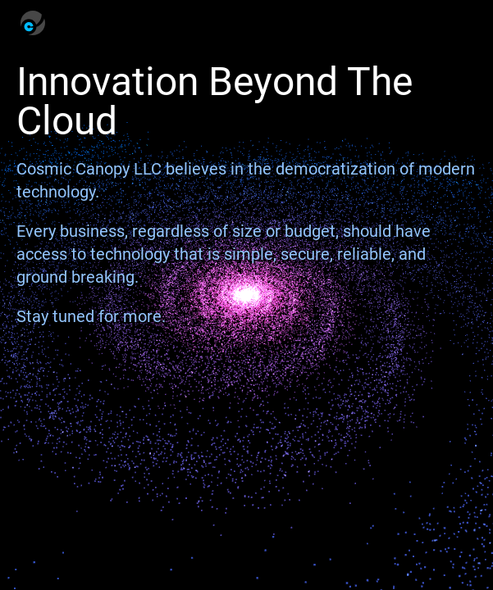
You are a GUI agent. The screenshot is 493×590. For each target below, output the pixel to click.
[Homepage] (33, 23)
